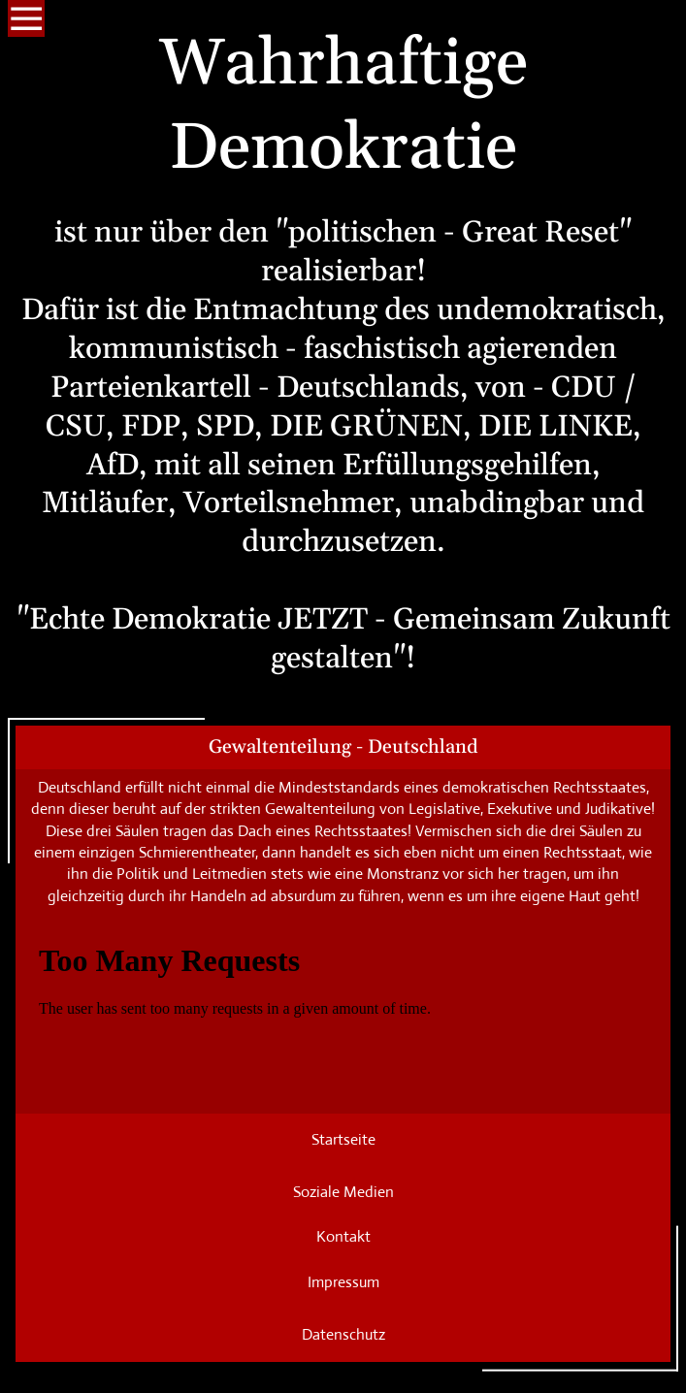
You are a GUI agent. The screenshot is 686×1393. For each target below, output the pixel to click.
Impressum (343, 1282)
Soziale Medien (343, 1192)
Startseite (343, 1139)
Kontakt (343, 1236)
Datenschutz (343, 1334)
